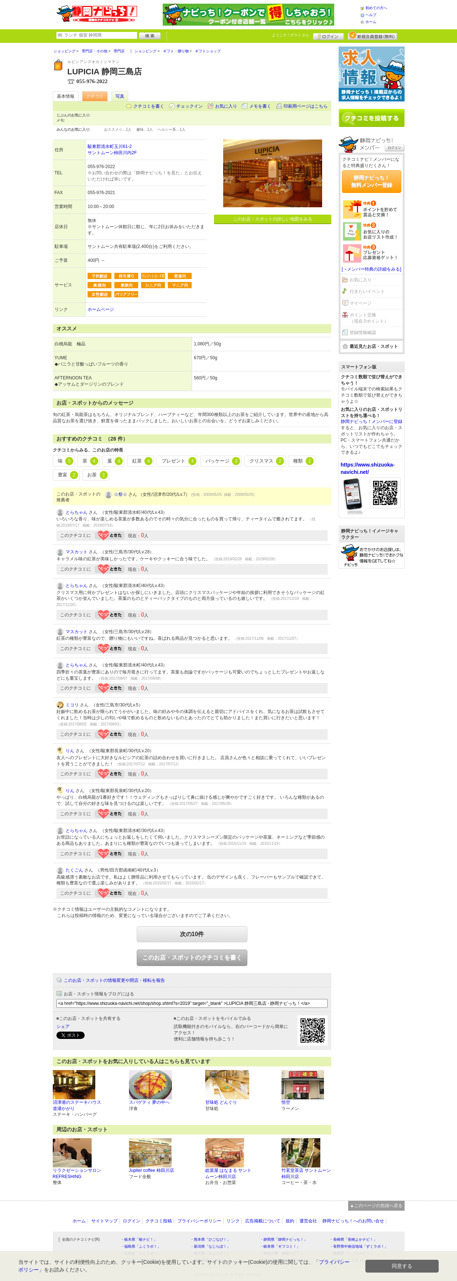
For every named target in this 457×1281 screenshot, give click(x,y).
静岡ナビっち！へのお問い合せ (353, 1221)
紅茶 (142, 461)
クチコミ (95, 96)
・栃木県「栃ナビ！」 (139, 1239)
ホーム (370, 22)
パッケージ (223, 461)
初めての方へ (376, 8)
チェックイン (189, 106)
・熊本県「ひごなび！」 (210, 1239)
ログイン (328, 35)
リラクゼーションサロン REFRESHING (77, 1173)
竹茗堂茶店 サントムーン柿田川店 (306, 1173)
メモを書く (260, 106)
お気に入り (226, 106)
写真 (119, 96)
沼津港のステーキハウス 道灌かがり (77, 1105)
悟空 (285, 1102)
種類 (303, 461)
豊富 (68, 475)
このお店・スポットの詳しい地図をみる (272, 219)
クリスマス (267, 461)
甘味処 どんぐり (221, 1102)
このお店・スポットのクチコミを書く (192, 957)
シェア (63, 1026)
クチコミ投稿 (158, 1221)
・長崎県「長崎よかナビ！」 (353, 1239)
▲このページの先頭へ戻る (376, 1205)
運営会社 (308, 1221)
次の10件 (192, 934)
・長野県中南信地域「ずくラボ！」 (358, 1246)
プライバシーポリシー (199, 1221)
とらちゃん (77, 512)
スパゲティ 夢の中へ (149, 1102)
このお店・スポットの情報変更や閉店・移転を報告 (114, 980)
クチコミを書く (148, 106)
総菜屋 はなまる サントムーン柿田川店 (228, 1173)
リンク (233, 1221)
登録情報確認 (363, 332)
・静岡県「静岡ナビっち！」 (283, 1239)
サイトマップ (104, 1221)
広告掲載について (262, 1221)
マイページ (361, 303)
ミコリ (72, 705)
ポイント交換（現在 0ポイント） (369, 318)
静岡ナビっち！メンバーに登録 (371, 421)
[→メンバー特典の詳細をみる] (371, 269)
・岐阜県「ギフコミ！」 (280, 1246)
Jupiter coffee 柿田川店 (151, 1170)
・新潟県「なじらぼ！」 (210, 1246)
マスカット (77, 551)
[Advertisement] (372, 686)
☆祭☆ (120, 494)
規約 (289, 1221)
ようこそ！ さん (291, 35)
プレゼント (179, 461)
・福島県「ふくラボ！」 (141, 1246)
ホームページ (101, 309)
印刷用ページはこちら (306, 106)
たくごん (74, 870)
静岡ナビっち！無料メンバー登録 (371, 181)
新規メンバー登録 (372, 35)
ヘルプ (370, 15)
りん (70, 750)
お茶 (97, 475)
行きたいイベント (367, 291)
